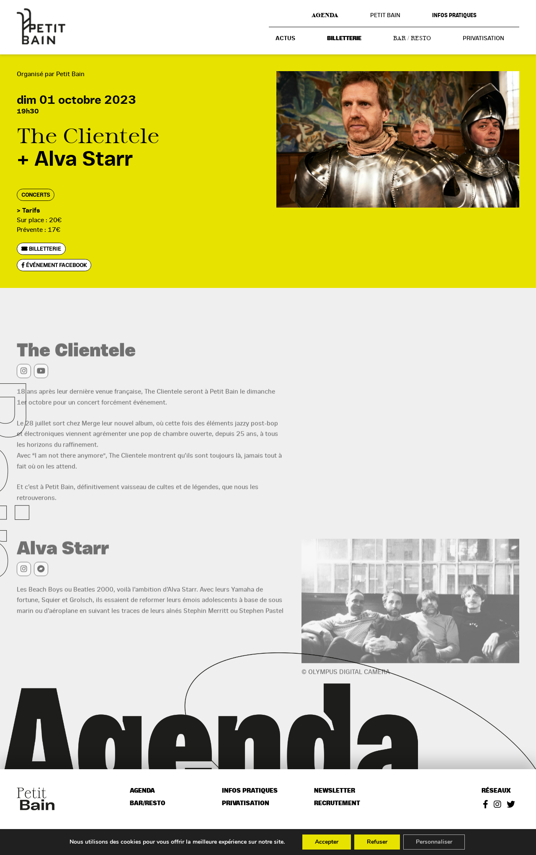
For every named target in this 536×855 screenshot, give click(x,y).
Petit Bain (385, 15)
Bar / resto (412, 38)
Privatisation (483, 38)
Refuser (377, 842)
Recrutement (337, 803)
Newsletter (334, 791)
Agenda (325, 15)
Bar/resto (147, 803)
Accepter (326, 842)
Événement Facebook (54, 265)
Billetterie (344, 38)
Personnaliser (434, 842)
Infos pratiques (454, 15)
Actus (285, 38)
